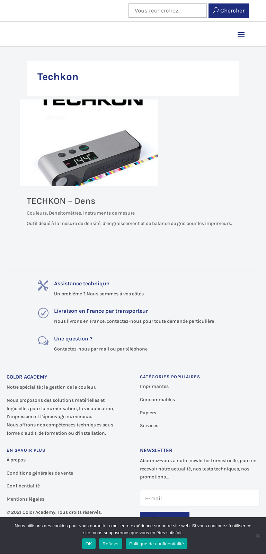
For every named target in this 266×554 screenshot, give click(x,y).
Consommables (157, 399)
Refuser (111, 543)
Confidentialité (23, 486)
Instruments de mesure (109, 213)
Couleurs (37, 213)
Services (149, 426)
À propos (16, 460)
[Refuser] (257, 535)
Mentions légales (25, 499)
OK (89, 543)
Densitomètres (65, 213)
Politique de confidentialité (156, 543)
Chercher (232, 10)
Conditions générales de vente (40, 473)
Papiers (148, 413)
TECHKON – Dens (61, 201)
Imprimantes (154, 386)
